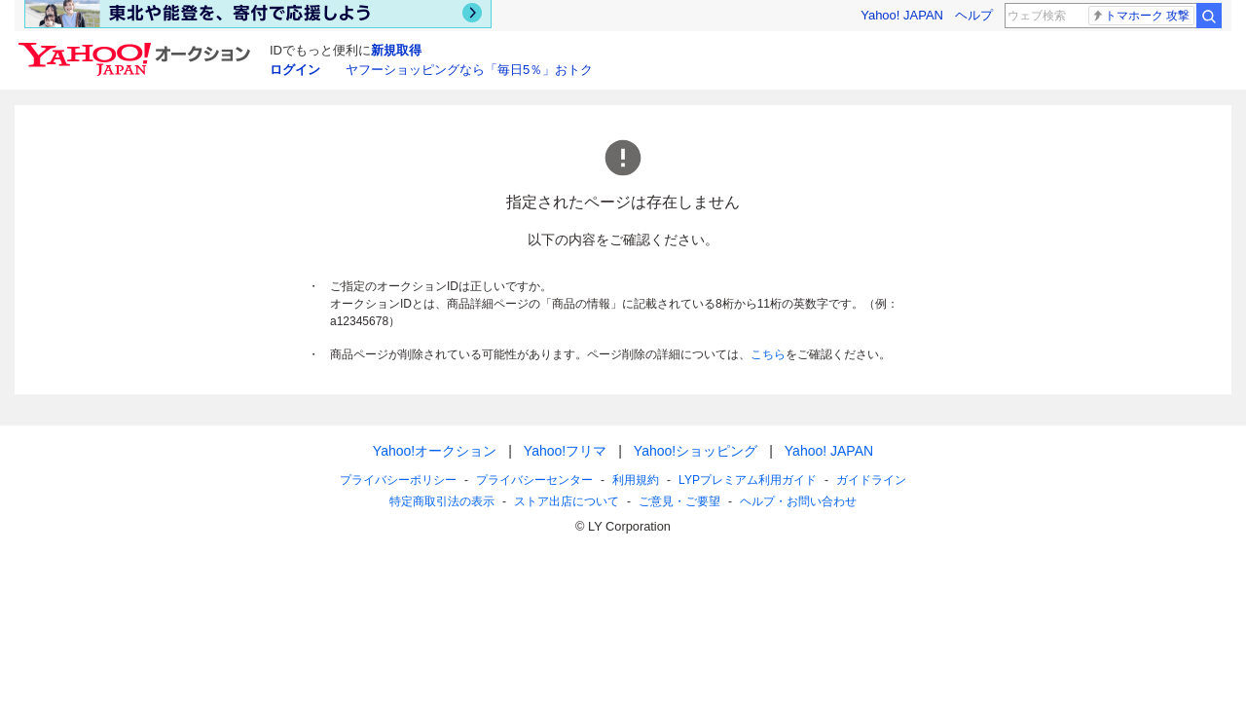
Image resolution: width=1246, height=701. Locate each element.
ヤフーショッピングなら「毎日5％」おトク (469, 69)
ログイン (295, 69)
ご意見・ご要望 (679, 501)
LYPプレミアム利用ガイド (747, 480)
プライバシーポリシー (398, 480)
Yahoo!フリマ (565, 451)
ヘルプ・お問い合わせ (798, 501)
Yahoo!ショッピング (695, 451)
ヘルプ (974, 15)
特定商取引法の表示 (442, 501)
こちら (768, 354)
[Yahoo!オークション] (137, 47)
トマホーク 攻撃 (1140, 15)
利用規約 (635, 480)
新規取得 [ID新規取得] (396, 50)
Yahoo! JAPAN (902, 15)
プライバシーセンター (534, 480)
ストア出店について (566, 501)
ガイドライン (871, 480)
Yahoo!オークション (434, 451)
